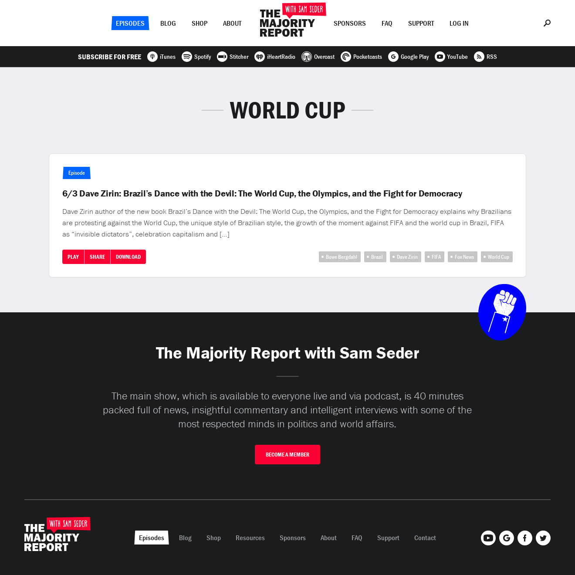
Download (128, 256)
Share (97, 256)
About (232, 23)
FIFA (436, 256)
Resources (250, 537)
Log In (459, 23)
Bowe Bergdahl (341, 256)
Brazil (377, 256)
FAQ (387, 23)
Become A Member (287, 454)
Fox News (464, 256)
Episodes (130, 23)
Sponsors (350, 23)
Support (421, 23)
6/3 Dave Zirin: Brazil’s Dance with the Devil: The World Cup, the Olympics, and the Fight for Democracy (262, 193)
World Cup (498, 256)
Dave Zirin (407, 256)
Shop (199, 23)
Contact (425, 537)
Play (73, 256)
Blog (168, 23)
